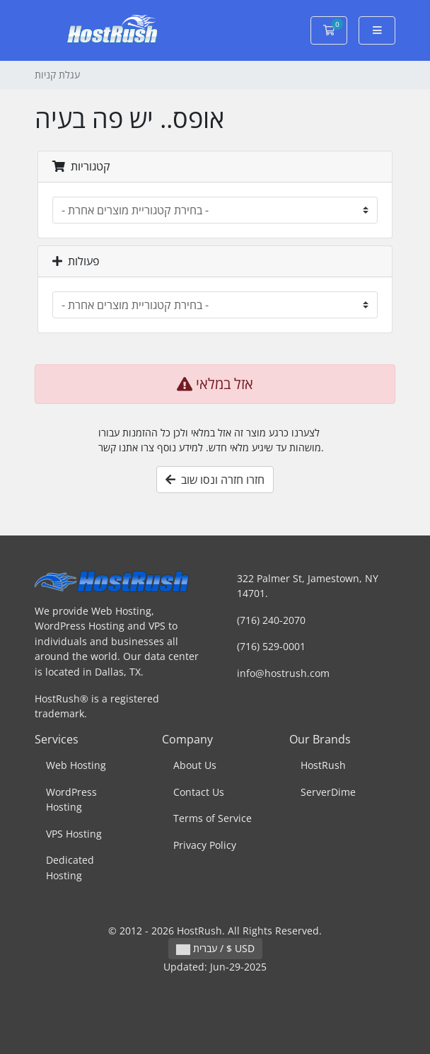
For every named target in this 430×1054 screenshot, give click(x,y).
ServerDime (328, 792)
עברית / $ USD (215, 948)
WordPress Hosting (71, 799)
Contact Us (198, 792)
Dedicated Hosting (70, 867)
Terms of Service (212, 818)
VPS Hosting (74, 833)
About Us (194, 765)
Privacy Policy (204, 845)
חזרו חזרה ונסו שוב (215, 479)
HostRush (323, 765)
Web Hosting (76, 765)
